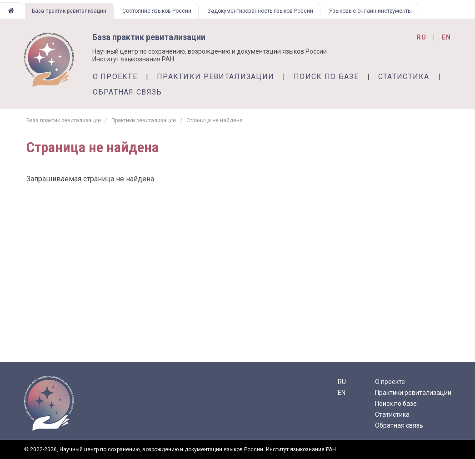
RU (342, 381)
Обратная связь (127, 92)
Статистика (404, 76)
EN (341, 392)
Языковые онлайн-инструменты (370, 11)
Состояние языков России (156, 11)
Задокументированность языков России (260, 11)
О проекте (115, 76)
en (446, 37)
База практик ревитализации (69, 11)
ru (421, 37)
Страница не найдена (214, 120)
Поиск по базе (326, 76)
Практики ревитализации (215, 76)
